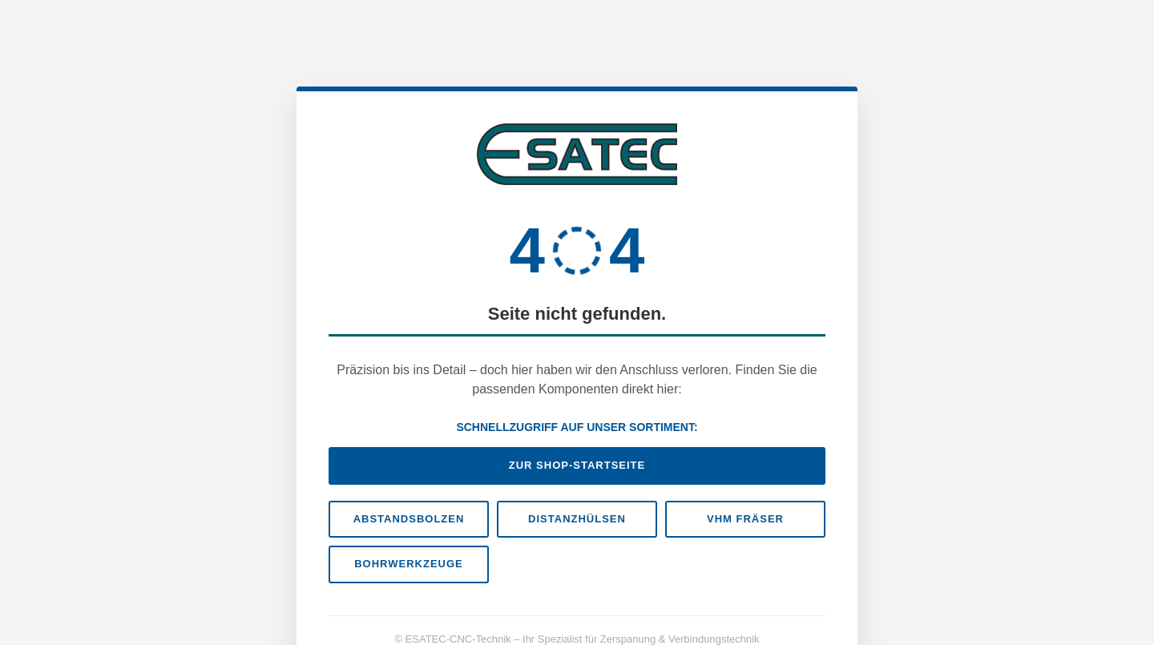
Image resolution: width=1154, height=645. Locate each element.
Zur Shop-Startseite (577, 465)
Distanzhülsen (577, 519)
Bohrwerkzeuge (408, 564)
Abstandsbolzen (409, 519)
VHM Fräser (745, 519)
